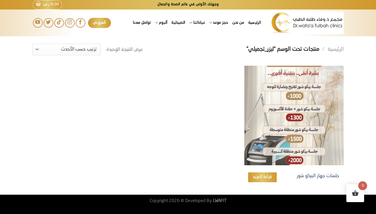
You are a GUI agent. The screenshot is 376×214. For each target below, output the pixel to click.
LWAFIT (219, 201)
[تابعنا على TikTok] (59, 23)
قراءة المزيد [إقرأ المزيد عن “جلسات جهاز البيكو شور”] (262, 177)
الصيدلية (178, 23)
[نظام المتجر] (66, 49)
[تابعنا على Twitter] (48, 23)
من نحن (238, 23)
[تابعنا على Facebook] (80, 23)
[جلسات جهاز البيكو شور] (294, 115)
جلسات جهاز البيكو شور (318, 176)
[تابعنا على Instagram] (70, 23)
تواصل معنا (142, 23)
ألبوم (161, 23)
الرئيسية (254, 23)
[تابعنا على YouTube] (38, 23)
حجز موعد (218, 23)
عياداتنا (197, 23)
